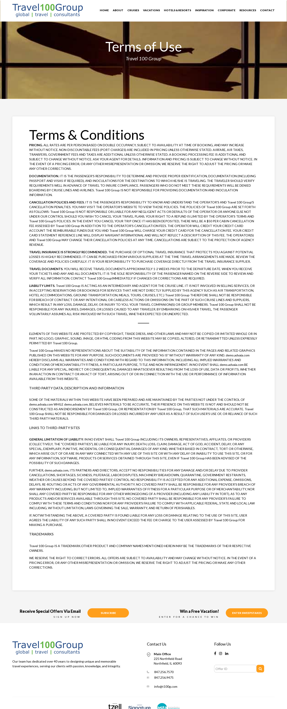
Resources (247, 10)
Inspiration (204, 10)
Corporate (226, 10)
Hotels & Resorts (177, 10)
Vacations (151, 10)
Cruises (133, 10)
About (118, 10)
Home (104, 10)
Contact (267, 10)
